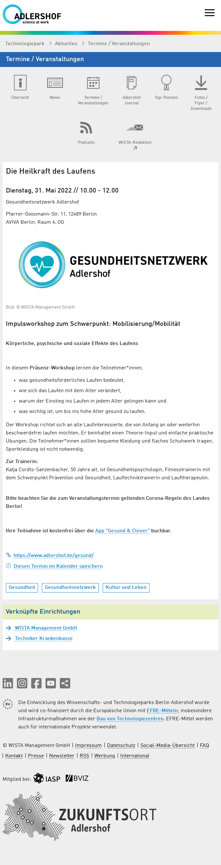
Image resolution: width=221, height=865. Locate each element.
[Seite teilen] (65, 683)
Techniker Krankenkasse (43, 638)
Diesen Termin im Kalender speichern (54, 566)
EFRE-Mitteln (162, 710)
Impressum (88, 745)
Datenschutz (121, 745)
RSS (84, 756)
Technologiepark (25, 44)
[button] (8, 683)
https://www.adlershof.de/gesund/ (50, 555)
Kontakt (14, 756)
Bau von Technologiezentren (130, 719)
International (135, 756)
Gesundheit (22, 587)
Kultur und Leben (126, 587)
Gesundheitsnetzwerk (70, 587)
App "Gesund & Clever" (122, 531)
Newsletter (61, 756)
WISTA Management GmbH (45, 628)
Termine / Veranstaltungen (119, 44)
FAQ (204, 745)
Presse (36, 756)
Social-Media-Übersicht (167, 745)
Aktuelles (67, 44)
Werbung (104, 756)
